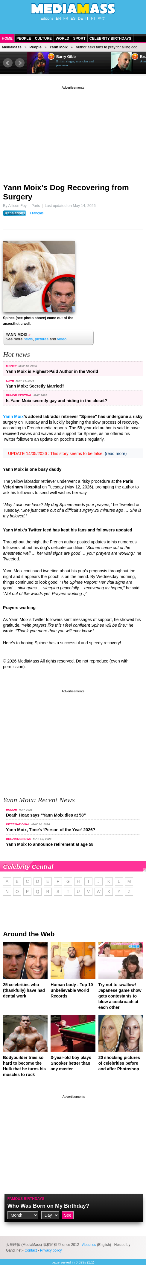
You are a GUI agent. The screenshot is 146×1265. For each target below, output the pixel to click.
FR (65, 18)
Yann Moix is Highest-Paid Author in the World (52, 371)
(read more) (116, 453)
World (62, 38)
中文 (101, 18)
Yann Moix (58, 47)
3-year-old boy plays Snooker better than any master (71, 1063)
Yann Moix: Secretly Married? (35, 386)
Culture (43, 38)
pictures (42, 339)
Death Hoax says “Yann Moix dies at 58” (46, 815)
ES (73, 18)
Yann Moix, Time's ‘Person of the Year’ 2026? (50, 829)
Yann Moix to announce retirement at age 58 (50, 844)
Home (7, 38)
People (23, 38)
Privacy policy (51, 1250)
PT (93, 18)
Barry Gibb (66, 57)
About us (89, 1245)
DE (80, 18)
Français (37, 213)
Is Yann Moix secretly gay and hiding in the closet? (56, 400)
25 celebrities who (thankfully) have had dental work (24, 990)
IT (87, 18)
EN (58, 18)
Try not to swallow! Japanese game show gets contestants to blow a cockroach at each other (120, 996)
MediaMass (12, 47)
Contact (31, 1250)
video (61, 339)
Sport (79, 38)
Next (20, 63)
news (28, 339)
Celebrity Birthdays (110, 38)
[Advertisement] (73, 132)
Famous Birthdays (26, 1199)
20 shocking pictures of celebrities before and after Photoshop (119, 1063)
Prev (8, 63)
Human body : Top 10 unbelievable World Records (72, 990)
